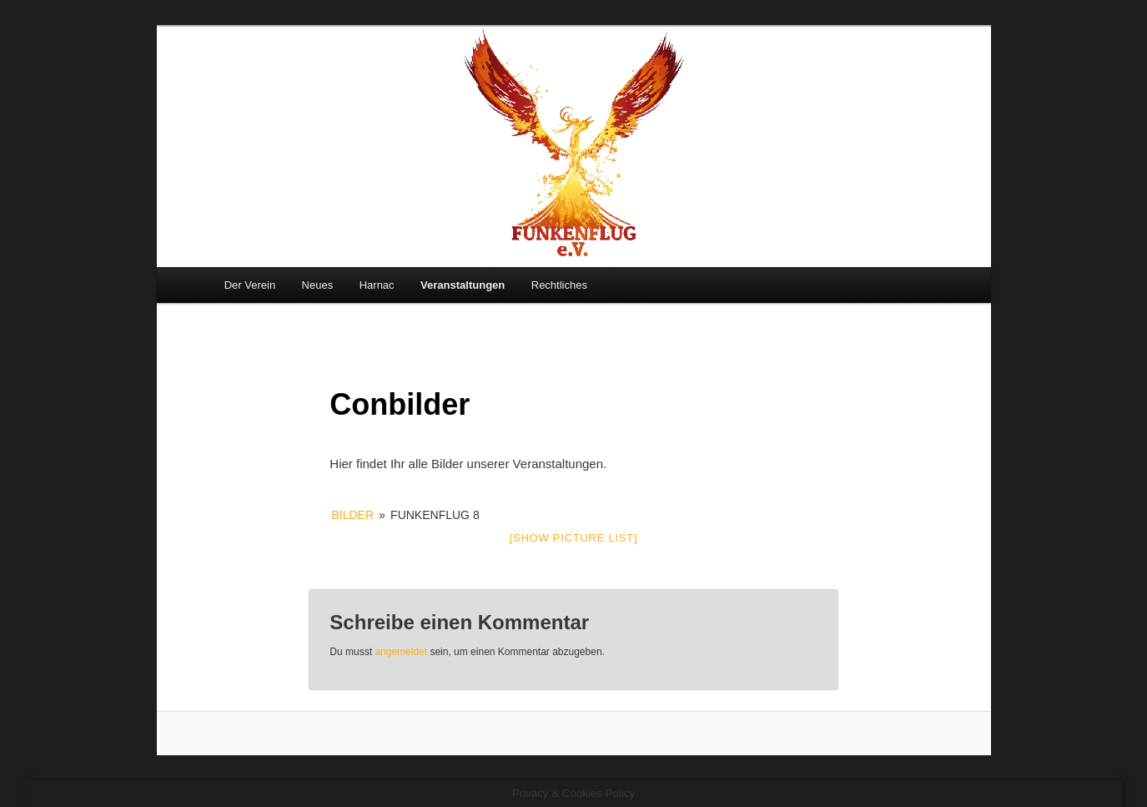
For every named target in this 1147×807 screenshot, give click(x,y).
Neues (318, 285)
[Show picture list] (574, 538)
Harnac (377, 285)
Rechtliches (559, 285)
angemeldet (401, 652)
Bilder (352, 515)
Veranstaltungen (462, 285)
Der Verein (249, 285)
